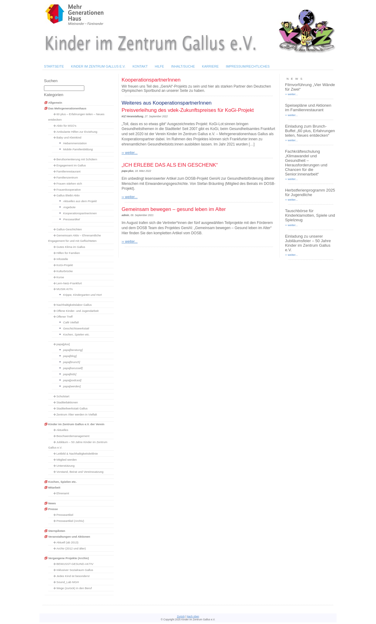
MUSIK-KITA (64, 289)
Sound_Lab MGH (67, 582)
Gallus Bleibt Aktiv (68, 195)
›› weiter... (130, 153)
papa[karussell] (73, 368)
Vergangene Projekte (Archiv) (68, 558)
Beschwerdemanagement (72, 436)
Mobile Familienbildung (78, 149)
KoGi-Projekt (64, 265)
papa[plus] (63, 344)
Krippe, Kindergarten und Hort (82, 294)
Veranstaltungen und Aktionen (69, 536)
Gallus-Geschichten (69, 229)
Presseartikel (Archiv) (70, 520)
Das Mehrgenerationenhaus (67, 108)
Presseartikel (71, 219)
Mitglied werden (66, 459)
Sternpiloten (56, 530)
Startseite (54, 66)
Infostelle (62, 259)
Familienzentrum (67, 177)
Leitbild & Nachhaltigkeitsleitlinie (77, 453)
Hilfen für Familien (68, 253)
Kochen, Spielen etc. (76, 334)
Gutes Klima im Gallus (70, 247)
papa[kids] (69, 374)
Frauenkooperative (68, 189)
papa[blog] (70, 356)
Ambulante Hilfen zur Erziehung (76, 131)
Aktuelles (62, 430)
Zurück (181, 616)
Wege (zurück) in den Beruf (74, 588)
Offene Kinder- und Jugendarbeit (77, 310)
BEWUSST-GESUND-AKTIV (74, 564)
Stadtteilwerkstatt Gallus (72, 408)
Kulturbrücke (64, 271)
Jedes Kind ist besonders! (73, 576)
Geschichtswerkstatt (76, 328)
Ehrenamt (62, 493)
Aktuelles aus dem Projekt (80, 201)
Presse (53, 509)
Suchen (51, 80)
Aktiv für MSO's (66, 125)
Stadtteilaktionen (67, 402)
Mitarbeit (54, 487)
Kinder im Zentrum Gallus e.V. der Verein (76, 424)
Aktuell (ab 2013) (67, 542)
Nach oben (193, 616)
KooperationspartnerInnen (80, 213)
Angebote (69, 207)
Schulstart (62, 396)
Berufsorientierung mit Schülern (76, 159)
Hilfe (159, 66)
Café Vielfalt (71, 322)
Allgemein (55, 102)
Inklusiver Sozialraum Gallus (74, 570)
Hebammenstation (75, 143)
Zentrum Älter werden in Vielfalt (76, 414)
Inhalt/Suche (183, 66)
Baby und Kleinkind (68, 137)
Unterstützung (65, 465)
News (52, 503)
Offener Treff (64, 316)
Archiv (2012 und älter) (71, 548)
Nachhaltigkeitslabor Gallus (74, 304)
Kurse (60, 277)
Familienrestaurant (68, 171)
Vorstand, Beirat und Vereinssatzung (79, 471)
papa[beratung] (73, 350)
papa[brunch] (71, 362)
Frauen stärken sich (69, 183)
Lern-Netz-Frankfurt (69, 283)
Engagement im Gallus (71, 165)
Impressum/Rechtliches (248, 66)
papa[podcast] (72, 380)
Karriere (210, 66)
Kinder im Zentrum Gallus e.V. (98, 66)
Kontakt (140, 66)
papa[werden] (72, 386)
